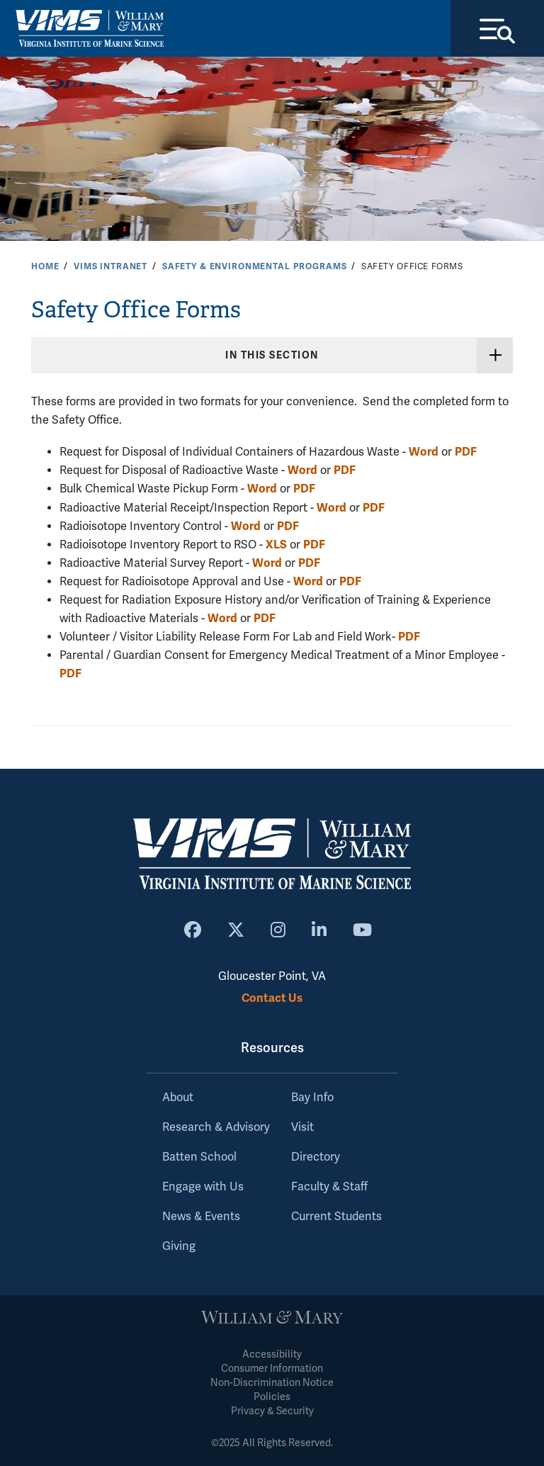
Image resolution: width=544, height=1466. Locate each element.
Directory (315, 1157)
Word (423, 451)
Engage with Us (203, 1187)
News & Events (201, 1217)
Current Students (336, 1217)
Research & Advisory (216, 1127)
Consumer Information (272, 1369)
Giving (179, 1246)
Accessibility (272, 1354)
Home (45, 266)
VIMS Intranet (110, 266)
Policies (272, 1397)
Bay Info (312, 1097)
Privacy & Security (272, 1411)
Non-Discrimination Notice (272, 1383)
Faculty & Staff (329, 1187)
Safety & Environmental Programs (254, 266)
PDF (466, 451)
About (177, 1097)
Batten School (199, 1157)
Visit (302, 1127)
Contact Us (272, 998)
